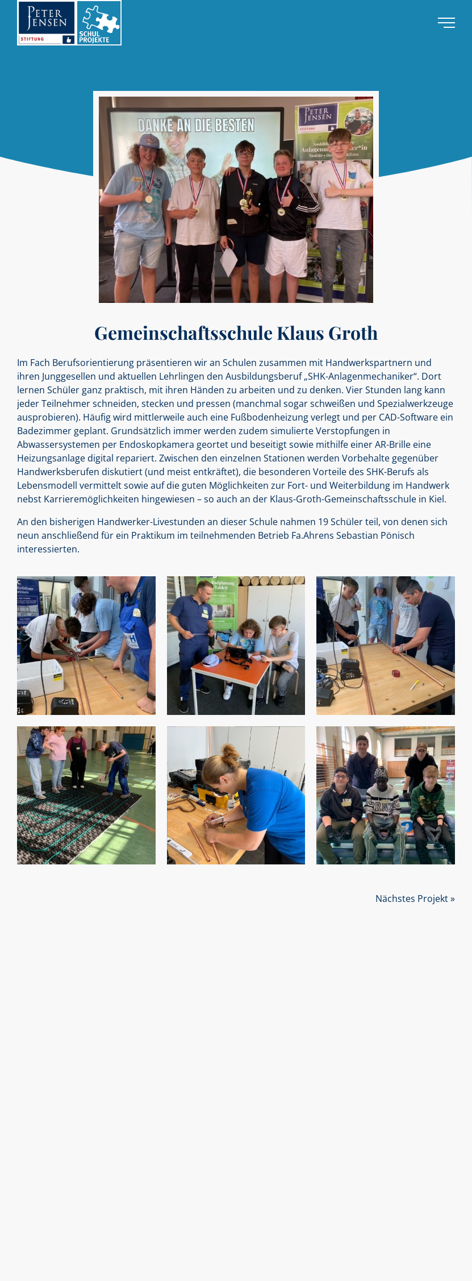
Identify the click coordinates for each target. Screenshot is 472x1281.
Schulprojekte (38, 1014)
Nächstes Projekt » (415, 898)
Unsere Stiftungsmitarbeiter (61, 1093)
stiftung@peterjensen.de (179, 1182)
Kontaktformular (43, 1212)
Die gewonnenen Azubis (55, 1104)
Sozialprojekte (39, 1003)
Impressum (243, 1263)
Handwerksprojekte (48, 1025)
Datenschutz (287, 1263)
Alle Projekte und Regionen (59, 1036)
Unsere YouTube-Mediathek (61, 1115)
